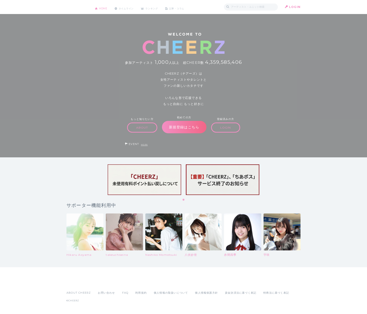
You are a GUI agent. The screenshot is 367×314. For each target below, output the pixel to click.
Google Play (102, 282)
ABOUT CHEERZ (78, 292)
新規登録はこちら (184, 127)
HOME (104, 7)
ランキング (160, 7)
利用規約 (141, 292)
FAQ (125, 292)
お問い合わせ (106, 292)
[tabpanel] (144, 179)
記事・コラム (189, 7)
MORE (144, 145)
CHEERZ (77, 7)
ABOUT (142, 127)
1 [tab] (184, 200)
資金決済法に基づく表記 (240, 292)
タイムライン (130, 7)
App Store (77, 282)
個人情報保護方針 (206, 292)
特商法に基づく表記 (276, 292)
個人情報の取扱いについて (171, 292)
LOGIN (295, 7)
